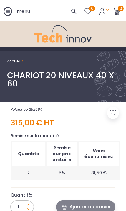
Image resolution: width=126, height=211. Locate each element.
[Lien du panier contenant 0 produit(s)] (116, 11)
